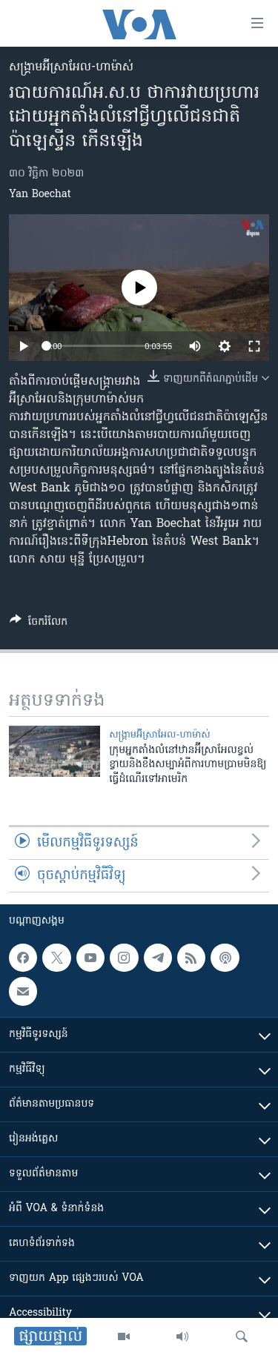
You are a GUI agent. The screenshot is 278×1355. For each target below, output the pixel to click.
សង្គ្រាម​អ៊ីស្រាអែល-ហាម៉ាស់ (71, 67)
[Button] (38, 624)
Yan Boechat (40, 194)
